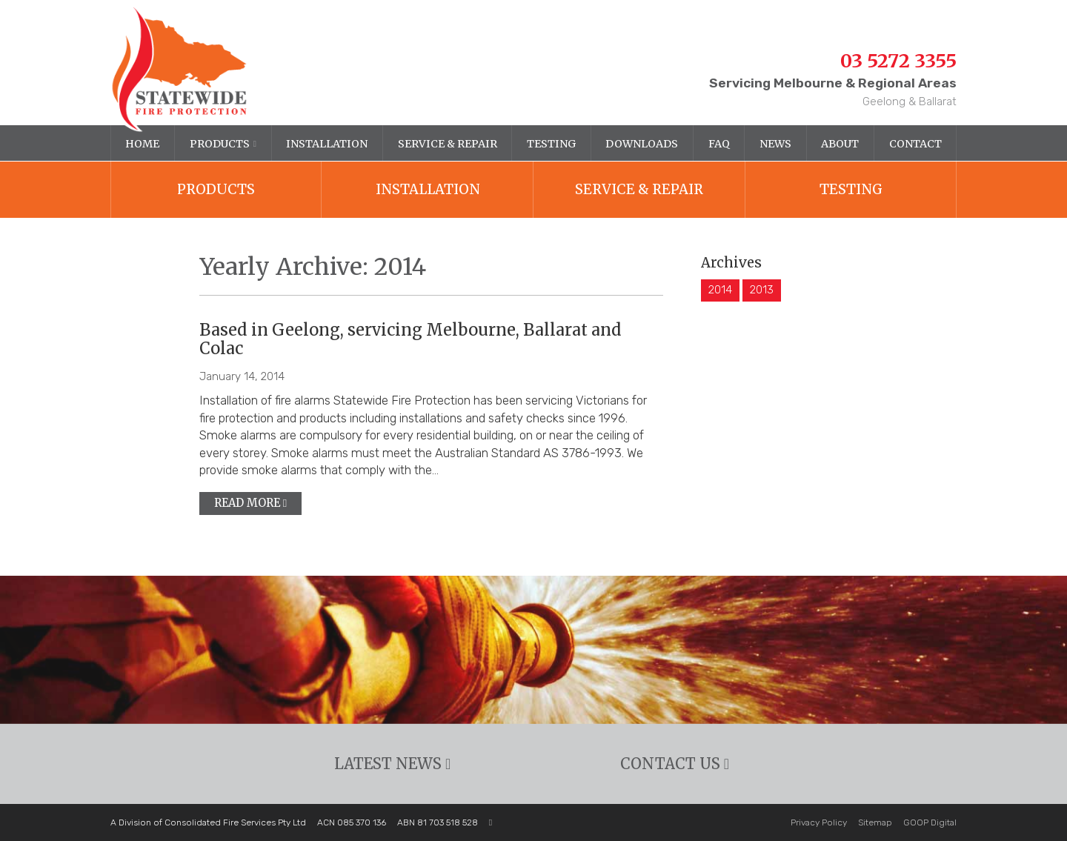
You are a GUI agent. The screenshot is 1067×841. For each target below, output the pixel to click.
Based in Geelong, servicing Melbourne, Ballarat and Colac (410, 339)
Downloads (641, 143)
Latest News (392, 764)
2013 (762, 289)
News (775, 143)
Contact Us (674, 764)
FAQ (719, 143)
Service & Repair (447, 143)
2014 (720, 289)
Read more (250, 503)
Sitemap (875, 822)
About (840, 143)
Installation (327, 143)
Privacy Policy (819, 822)
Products (220, 143)
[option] (533, 650)
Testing (551, 143)
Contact (915, 143)
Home (142, 143)
